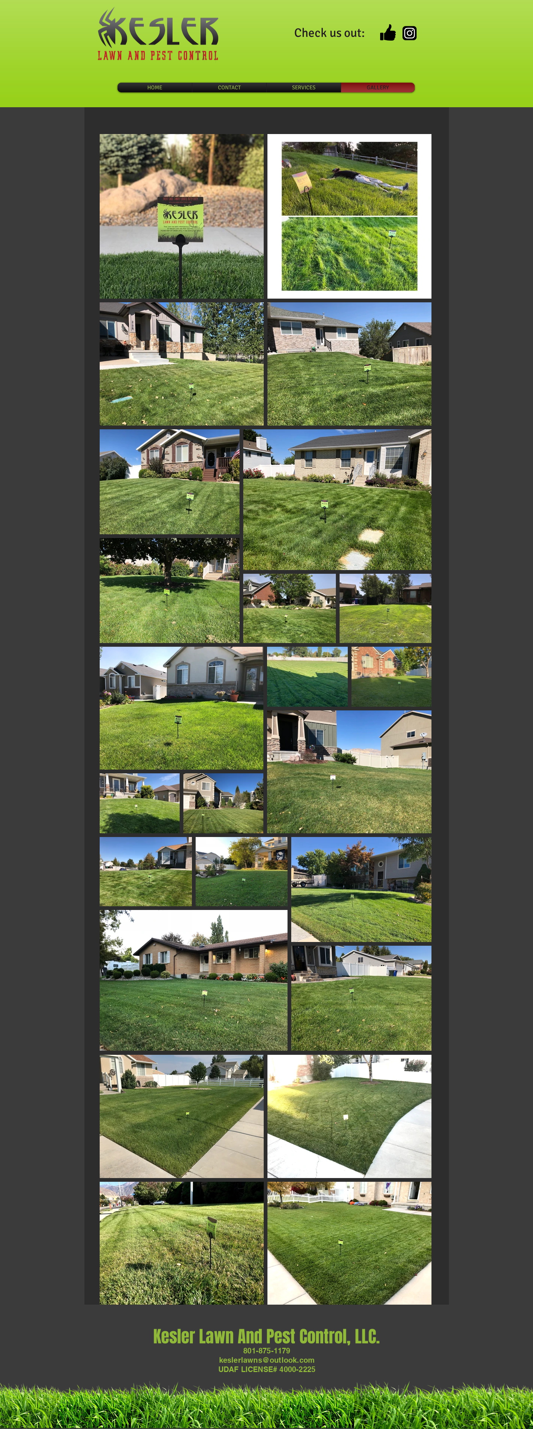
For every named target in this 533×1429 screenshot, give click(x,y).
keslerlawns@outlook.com (267, 1360)
